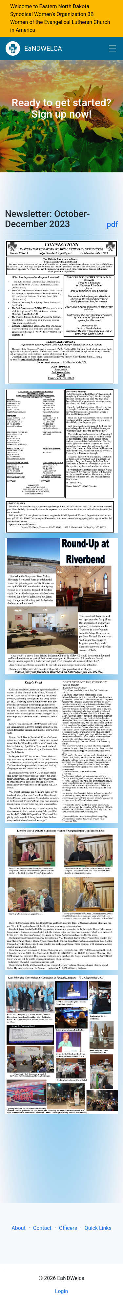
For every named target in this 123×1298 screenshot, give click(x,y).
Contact (42, 1228)
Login (61, 1291)
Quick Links (98, 1228)
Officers (68, 1228)
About (18, 1228)
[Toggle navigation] (112, 48)
